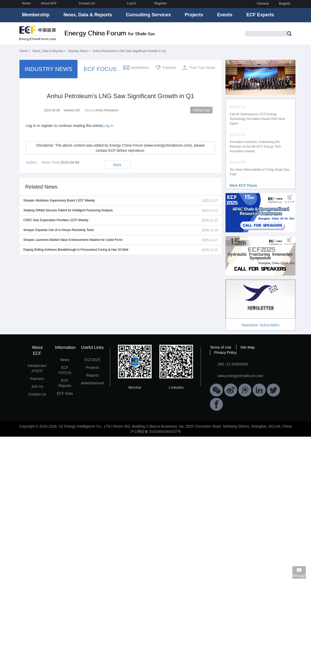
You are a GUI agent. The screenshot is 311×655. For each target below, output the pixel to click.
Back (117, 165)
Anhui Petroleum (106, 110)
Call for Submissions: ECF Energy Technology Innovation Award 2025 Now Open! (257, 118)
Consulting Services (148, 14)
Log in (108, 126)
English (284, 3)
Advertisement (92, 383)
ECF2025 (92, 360)
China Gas (201, 110)
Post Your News (202, 68)
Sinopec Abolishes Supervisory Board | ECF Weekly (59, 200)
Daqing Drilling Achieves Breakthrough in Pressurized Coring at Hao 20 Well (75, 249)
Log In (131, 3)
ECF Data (65, 393)
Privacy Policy (225, 352)
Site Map (247, 347)
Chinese (263, 3)
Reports (92, 375)
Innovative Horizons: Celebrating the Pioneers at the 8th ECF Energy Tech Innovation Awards (255, 146)
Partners (37, 379)
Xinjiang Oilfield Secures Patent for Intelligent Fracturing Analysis (68, 210)
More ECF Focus (243, 185)
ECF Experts (260, 14)
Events (224, 14)
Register (160, 3)
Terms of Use (220, 347)
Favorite (169, 68)
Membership (36, 14)
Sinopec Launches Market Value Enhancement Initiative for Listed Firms (73, 240)
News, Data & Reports (87, 14)
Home (26, 3)
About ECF (49, 3)
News (64, 360)
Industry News (78, 51)
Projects (194, 14)
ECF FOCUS (100, 69)
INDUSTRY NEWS (48, 69)
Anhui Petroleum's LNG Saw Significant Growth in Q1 (129, 51)
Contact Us (87, 3)
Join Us (37, 386)
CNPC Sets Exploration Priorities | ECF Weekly (55, 220)
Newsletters (139, 68)
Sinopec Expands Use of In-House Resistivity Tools (58, 230)
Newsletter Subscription (260, 325)
